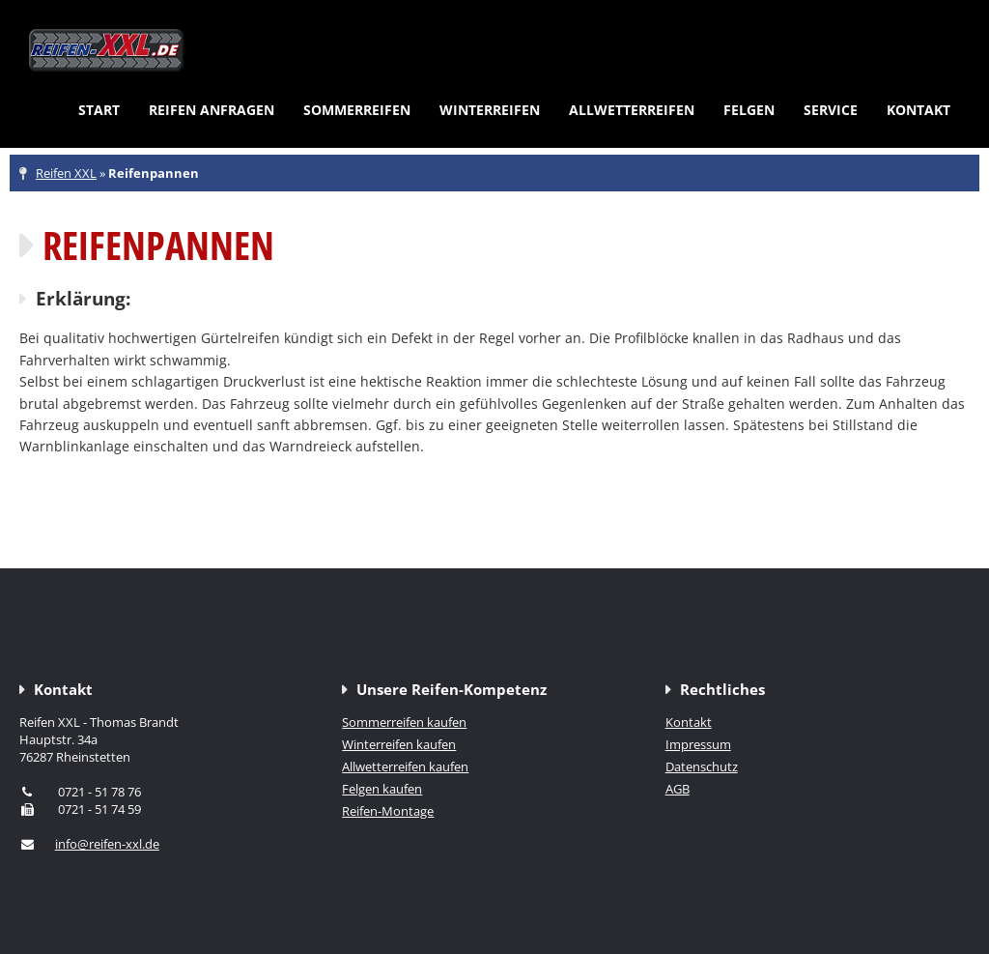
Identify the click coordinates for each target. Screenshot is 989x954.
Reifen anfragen (211, 110)
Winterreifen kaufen (399, 744)
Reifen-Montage (388, 811)
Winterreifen (489, 110)
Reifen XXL (66, 173)
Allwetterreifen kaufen (405, 766)
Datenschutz (701, 766)
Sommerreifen (356, 110)
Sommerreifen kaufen (404, 722)
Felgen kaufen (382, 788)
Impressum (698, 744)
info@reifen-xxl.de (107, 844)
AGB (677, 788)
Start (99, 110)
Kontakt (918, 110)
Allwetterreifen (631, 110)
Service (831, 110)
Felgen (749, 110)
